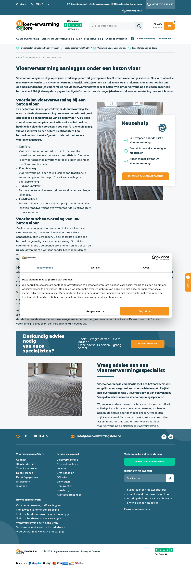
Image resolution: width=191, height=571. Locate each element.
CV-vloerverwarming (27, 39)
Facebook (164, 436)
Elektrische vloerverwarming (58, 39)
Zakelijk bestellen (27, 468)
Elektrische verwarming (89, 39)
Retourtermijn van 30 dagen (144, 48)
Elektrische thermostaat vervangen (38, 518)
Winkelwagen (169, 25)
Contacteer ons (147, 344)
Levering (62, 468)
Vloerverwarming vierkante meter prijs (40, 531)
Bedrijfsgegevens (27, 477)
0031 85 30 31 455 (162, 4)
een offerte (118, 417)
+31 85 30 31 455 (35, 436)
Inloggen (21, 486)
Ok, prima (144, 311)
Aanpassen (95, 311)
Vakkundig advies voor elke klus (111, 48)
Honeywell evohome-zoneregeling (37, 510)
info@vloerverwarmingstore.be (99, 436)
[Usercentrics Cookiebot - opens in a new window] (154, 257)
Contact (21, 4)
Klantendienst (25, 464)
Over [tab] (146, 267)
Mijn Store (42, 4)
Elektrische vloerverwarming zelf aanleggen (43, 514)
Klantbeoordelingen (69, 495)
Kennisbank (165, 39)
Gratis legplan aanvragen (149, 462)
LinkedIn (170, 436)
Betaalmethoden (50, 563)
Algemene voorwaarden (66, 551)
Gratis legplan (65, 473)
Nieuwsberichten (67, 464)
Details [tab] (95, 267)
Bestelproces (24, 473)
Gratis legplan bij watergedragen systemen (39, 48)
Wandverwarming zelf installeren (37, 523)
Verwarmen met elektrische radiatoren (40, 527)
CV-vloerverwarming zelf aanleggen (38, 505)
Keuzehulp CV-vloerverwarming (145, 176)
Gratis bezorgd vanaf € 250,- (78, 48)
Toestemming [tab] (45, 267)
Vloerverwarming (145, 39)
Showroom (23, 481)
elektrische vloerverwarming (140, 426)
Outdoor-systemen (116, 39)
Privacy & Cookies (90, 551)
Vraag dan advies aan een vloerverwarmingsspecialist (130, 397)
